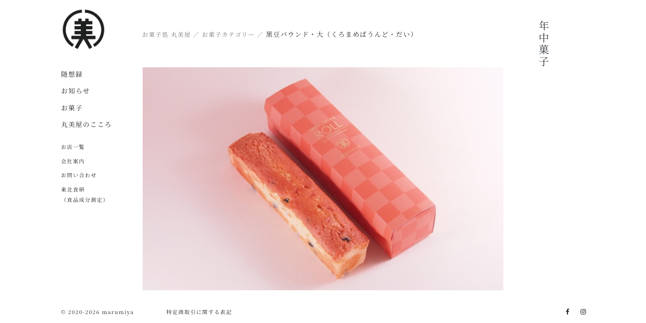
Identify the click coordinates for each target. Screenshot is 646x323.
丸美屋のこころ (86, 124)
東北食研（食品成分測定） (85, 194)
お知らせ (75, 90)
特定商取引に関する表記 (199, 311)
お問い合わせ (79, 175)
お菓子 (72, 107)
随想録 (72, 74)
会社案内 (73, 161)
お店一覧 (73, 146)
